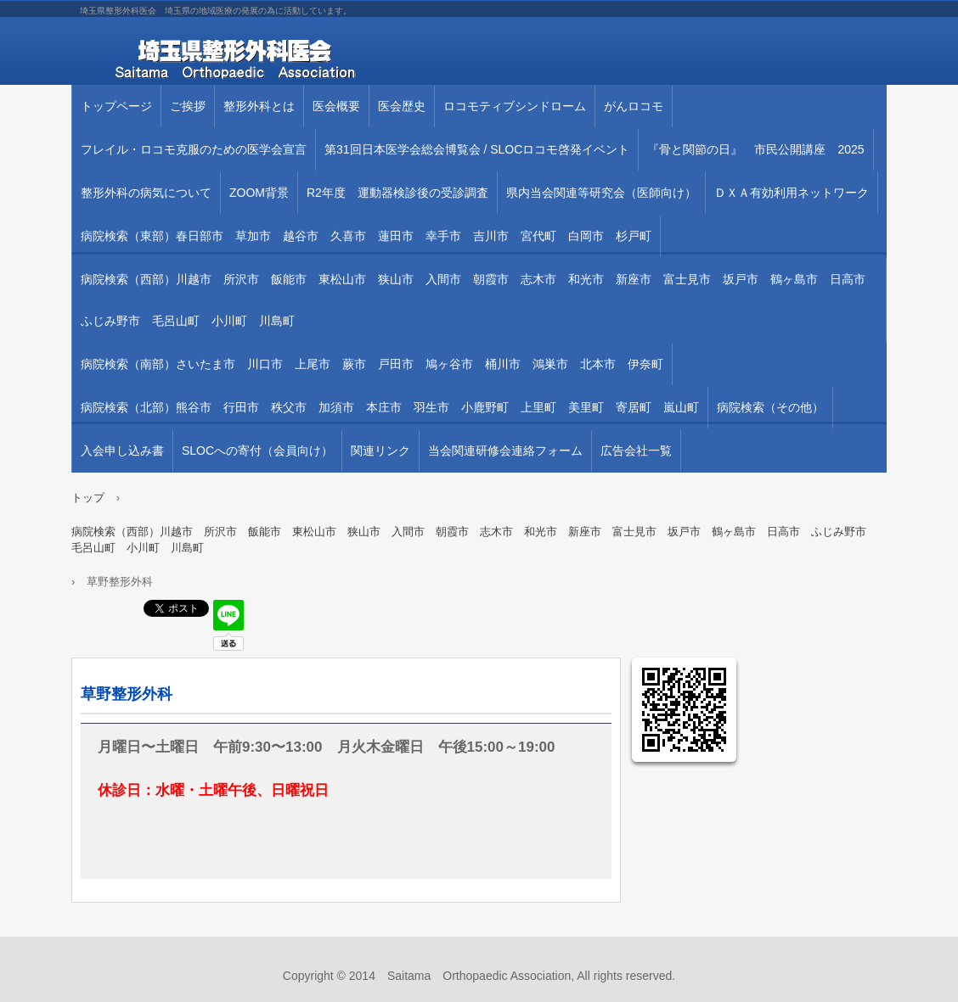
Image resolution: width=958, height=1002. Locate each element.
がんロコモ (633, 106)
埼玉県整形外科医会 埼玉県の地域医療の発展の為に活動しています (266, 59)
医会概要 (336, 106)
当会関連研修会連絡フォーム (505, 450)
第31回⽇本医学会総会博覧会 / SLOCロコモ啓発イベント (476, 149)
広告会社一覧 (636, 450)
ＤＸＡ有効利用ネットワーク (791, 192)
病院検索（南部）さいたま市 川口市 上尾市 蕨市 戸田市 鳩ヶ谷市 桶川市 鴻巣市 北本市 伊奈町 (372, 364)
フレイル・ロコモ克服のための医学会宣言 (194, 149)
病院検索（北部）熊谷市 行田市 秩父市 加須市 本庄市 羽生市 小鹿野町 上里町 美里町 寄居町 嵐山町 (390, 407)
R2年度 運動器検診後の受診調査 (397, 192)
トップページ (116, 106)
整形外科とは (259, 106)
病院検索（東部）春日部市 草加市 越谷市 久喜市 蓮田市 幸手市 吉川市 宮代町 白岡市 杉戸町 (366, 236)
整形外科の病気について (146, 192)
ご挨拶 (188, 106)
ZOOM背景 (259, 192)
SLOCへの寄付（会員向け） (257, 450)
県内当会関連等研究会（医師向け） (601, 192)
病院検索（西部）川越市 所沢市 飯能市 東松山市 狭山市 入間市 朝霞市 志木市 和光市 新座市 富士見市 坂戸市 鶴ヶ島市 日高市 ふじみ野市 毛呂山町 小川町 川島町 (479, 299)
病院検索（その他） (770, 407)
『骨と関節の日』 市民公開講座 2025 (755, 149)
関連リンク (380, 450)
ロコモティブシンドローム (514, 106)
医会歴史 (401, 106)
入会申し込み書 (122, 450)
